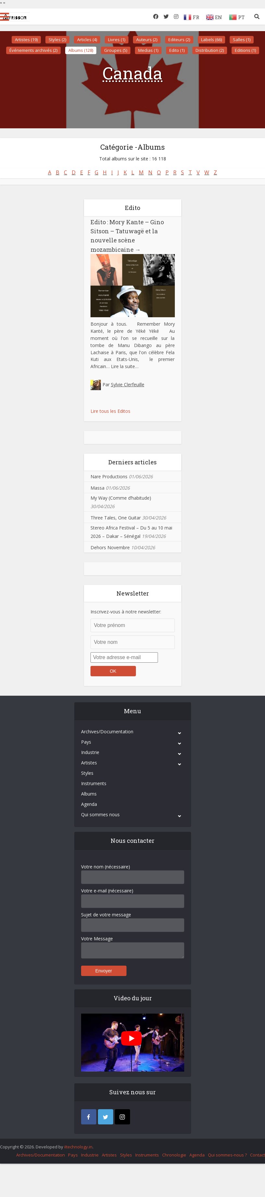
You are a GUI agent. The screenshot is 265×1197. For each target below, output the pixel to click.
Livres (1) (116, 39)
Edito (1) (177, 50)
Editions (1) (245, 50)
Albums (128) (80, 50)
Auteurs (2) (146, 39)
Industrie (90, 752)
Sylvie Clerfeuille (127, 384)
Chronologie (174, 1155)
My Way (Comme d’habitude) (120, 498)
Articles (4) (87, 39)
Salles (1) (241, 39)
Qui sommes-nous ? (227, 1155)
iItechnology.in (78, 1147)
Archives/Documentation (107, 731)
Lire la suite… (125, 366)
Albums (89, 794)
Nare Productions (108, 476)
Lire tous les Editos (110, 411)
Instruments (93, 783)
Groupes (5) (115, 50)
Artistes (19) (26, 39)
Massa (97, 488)
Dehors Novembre (110, 547)
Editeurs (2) (179, 39)
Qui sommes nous (100, 814)
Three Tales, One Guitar (115, 518)
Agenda (89, 804)
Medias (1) (148, 50)
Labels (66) (211, 39)
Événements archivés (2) (33, 50)
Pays (86, 742)
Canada (132, 73)
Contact (257, 1155)
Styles (87, 773)
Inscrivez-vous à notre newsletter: (125, 612)
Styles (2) (57, 39)
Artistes (89, 763)
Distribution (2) (210, 50)
